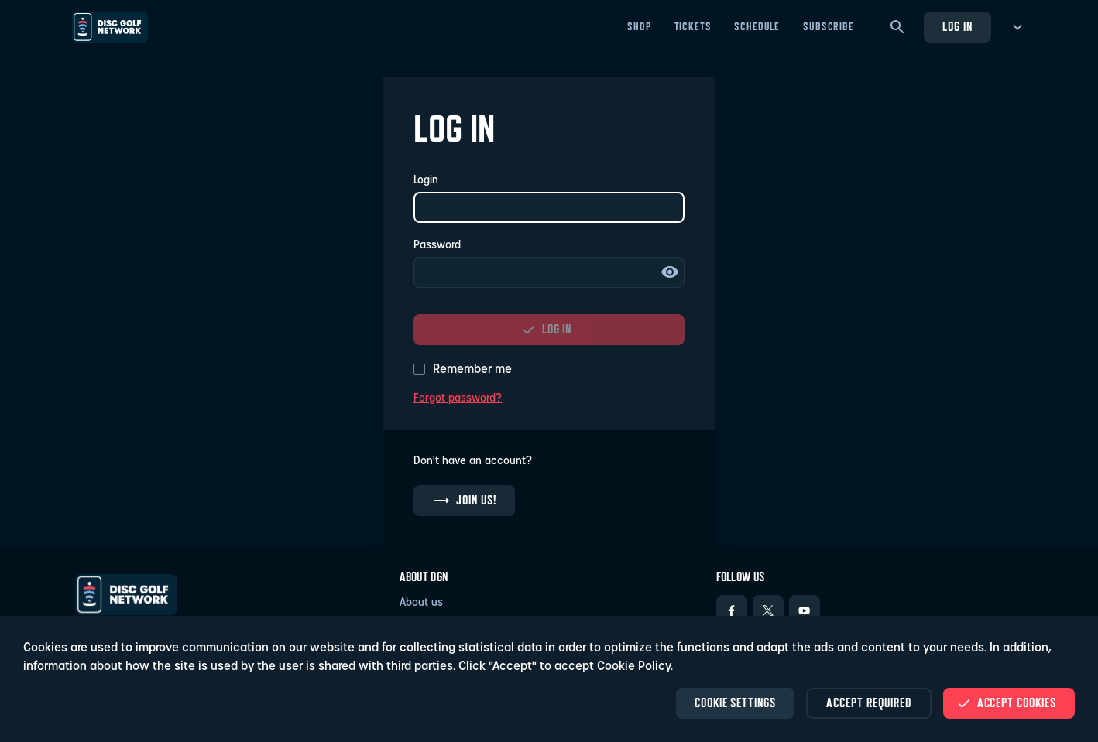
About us (421, 603)
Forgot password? (457, 399)
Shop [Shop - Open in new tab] (638, 26)
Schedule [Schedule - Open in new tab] (757, 26)
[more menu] (1015, 27)
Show (670, 272)
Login (425, 180)
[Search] (897, 27)
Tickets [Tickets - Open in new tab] (693, 26)
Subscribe (828, 26)
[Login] (549, 207)
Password (437, 245)
